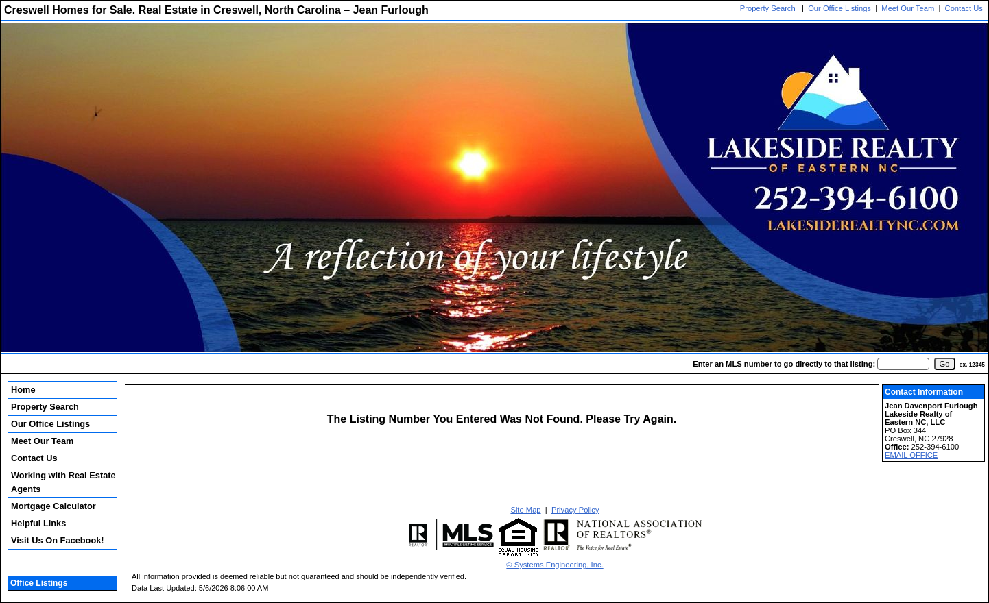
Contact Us (964, 8)
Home (23, 389)
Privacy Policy (575, 510)
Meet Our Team (907, 8)
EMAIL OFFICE (911, 455)
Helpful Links (38, 523)
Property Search (769, 8)
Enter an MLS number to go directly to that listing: (784, 364)
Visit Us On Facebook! (57, 540)
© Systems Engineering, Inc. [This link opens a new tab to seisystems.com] (554, 565)
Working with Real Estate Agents (63, 482)
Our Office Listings (839, 8)
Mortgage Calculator (53, 506)
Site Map (525, 510)
